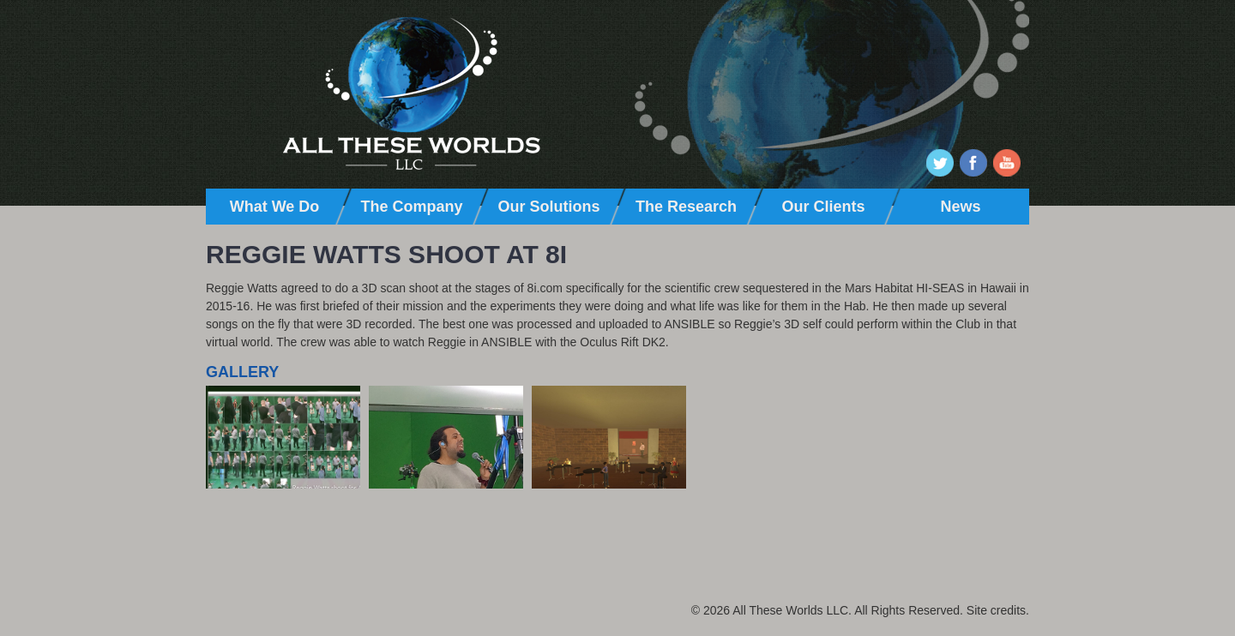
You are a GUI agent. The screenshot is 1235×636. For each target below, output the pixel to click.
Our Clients (822, 206)
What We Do (275, 206)
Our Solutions (549, 206)
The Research (686, 206)
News (960, 206)
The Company (411, 206)
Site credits (996, 610)
